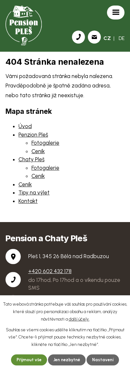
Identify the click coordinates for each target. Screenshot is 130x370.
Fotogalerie (45, 142)
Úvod (25, 126)
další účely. (79, 319)
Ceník (38, 151)
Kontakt (28, 201)
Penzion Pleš (33, 134)
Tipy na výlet (34, 192)
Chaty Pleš (31, 159)
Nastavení (102, 359)
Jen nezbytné (66, 359)
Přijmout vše (29, 359)
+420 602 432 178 (50, 271)
